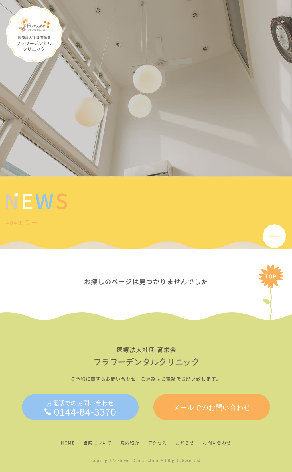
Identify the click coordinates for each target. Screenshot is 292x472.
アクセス (157, 443)
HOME (68, 443)
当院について (97, 443)
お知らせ (184, 443)
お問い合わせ (217, 443)
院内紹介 (129, 443)
